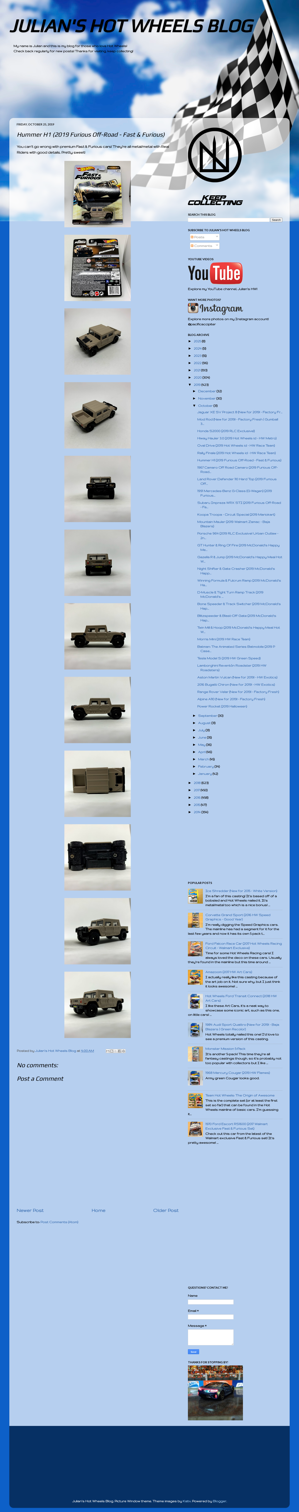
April (202, 752)
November (207, 398)
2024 (198, 348)
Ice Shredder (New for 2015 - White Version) (241, 891)
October (205, 405)
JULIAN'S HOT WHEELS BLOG (130, 25)
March (204, 759)
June (202, 737)
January (205, 773)
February (206, 766)
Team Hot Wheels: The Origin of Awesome (239, 1095)
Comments (201, 246)
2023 (198, 355)
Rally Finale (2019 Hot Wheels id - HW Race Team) (236, 453)
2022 (198, 363)
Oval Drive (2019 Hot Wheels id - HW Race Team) (236, 445)
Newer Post (30, 1210)
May (202, 744)
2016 (197, 797)
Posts (197, 237)
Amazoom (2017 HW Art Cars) (228, 972)
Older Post (166, 1210)
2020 (198, 377)
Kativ (187, 1501)
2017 (197, 790)
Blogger (219, 1501)
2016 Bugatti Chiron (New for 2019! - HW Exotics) (236, 684)
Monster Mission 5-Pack (225, 1048)
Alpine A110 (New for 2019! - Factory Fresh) (231, 699)
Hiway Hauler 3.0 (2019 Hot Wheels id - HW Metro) (237, 438)
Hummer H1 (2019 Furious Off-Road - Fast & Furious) (239, 460)
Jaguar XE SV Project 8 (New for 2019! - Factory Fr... (239, 412)
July (202, 730)
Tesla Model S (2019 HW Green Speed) (229, 658)
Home (98, 1210)
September (208, 715)
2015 (197, 805)
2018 (197, 783)
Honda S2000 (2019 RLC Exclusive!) (226, 431)
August (204, 723)
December (207, 391)
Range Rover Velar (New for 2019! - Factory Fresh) (238, 692)
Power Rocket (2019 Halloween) (222, 706)
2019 (197, 385)
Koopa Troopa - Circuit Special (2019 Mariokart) (236, 514)
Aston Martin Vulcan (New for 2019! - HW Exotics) (237, 677)
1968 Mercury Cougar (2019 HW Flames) (237, 1072)
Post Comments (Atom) (59, 1222)
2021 (197, 370)
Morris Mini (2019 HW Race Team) (223, 639)
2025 (198, 341)
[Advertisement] (138, 89)
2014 (197, 812)
